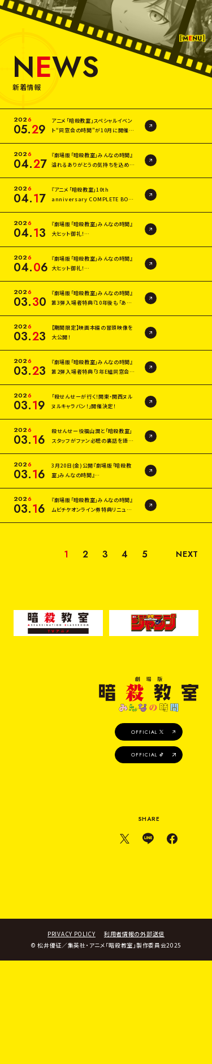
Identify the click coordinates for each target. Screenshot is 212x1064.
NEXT (186, 643)
